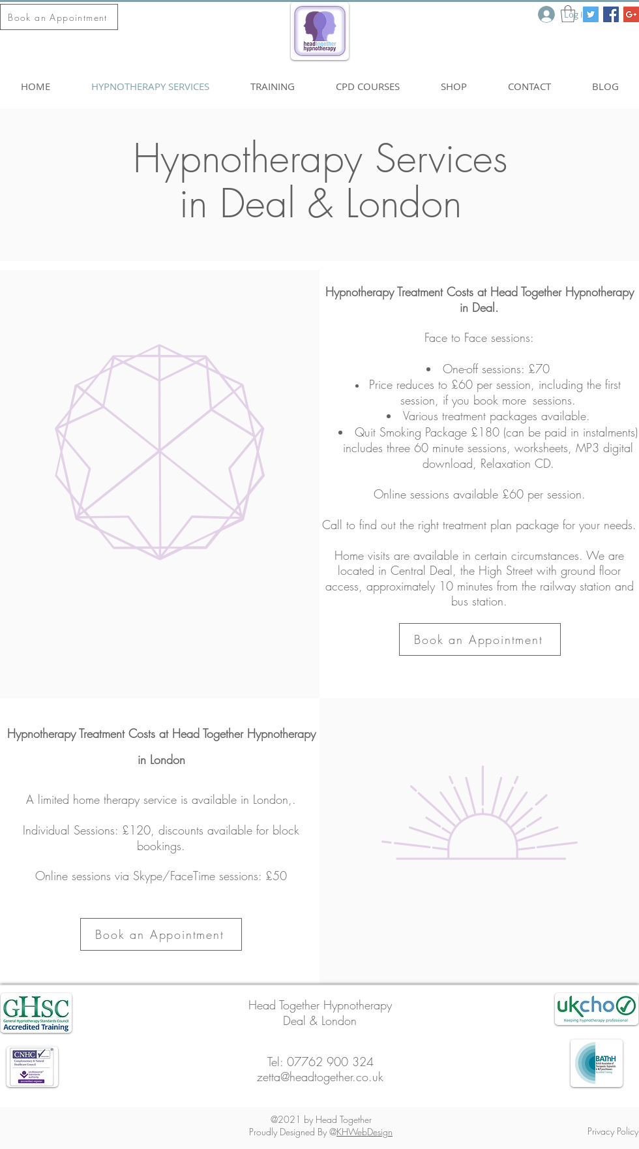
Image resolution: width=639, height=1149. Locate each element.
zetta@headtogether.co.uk (320, 1076)
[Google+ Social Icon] (631, 14)
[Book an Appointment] (59, 17)
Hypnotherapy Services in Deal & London (320, 180)
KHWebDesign (364, 1132)
